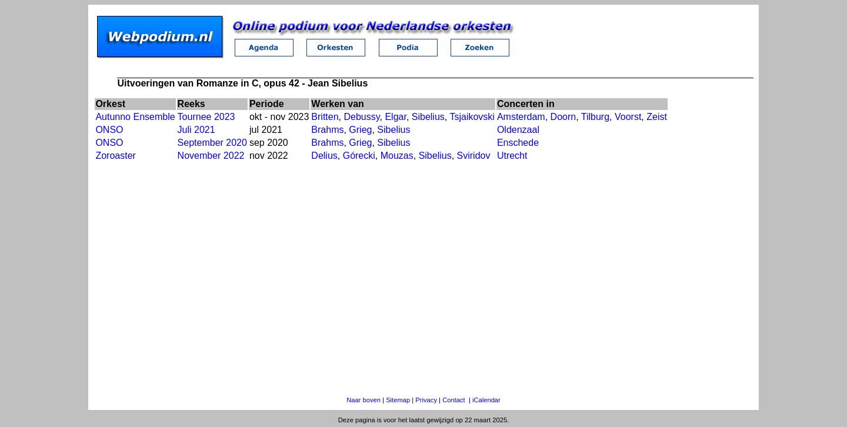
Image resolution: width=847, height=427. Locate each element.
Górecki (359, 156)
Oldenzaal (518, 130)
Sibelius (428, 117)
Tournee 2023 (206, 117)
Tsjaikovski (471, 117)
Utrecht (512, 156)
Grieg (360, 130)
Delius (324, 156)
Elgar (395, 117)
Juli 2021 (196, 130)
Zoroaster (115, 156)
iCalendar (486, 399)
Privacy (426, 399)
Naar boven (363, 399)
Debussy (361, 117)
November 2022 (211, 156)
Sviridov (474, 156)
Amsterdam (521, 117)
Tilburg (595, 117)
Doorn (563, 117)
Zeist (656, 117)
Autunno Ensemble (135, 117)
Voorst (628, 117)
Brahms (327, 130)
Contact (453, 399)
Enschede (518, 143)
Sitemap (398, 399)
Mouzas (397, 156)
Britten (324, 117)
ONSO (109, 130)
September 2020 (212, 143)
